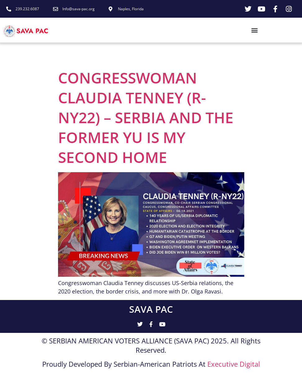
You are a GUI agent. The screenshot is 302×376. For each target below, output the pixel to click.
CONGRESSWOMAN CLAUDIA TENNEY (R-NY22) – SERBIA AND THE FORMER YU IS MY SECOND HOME (145, 117)
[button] (156, 30)
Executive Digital (233, 364)
